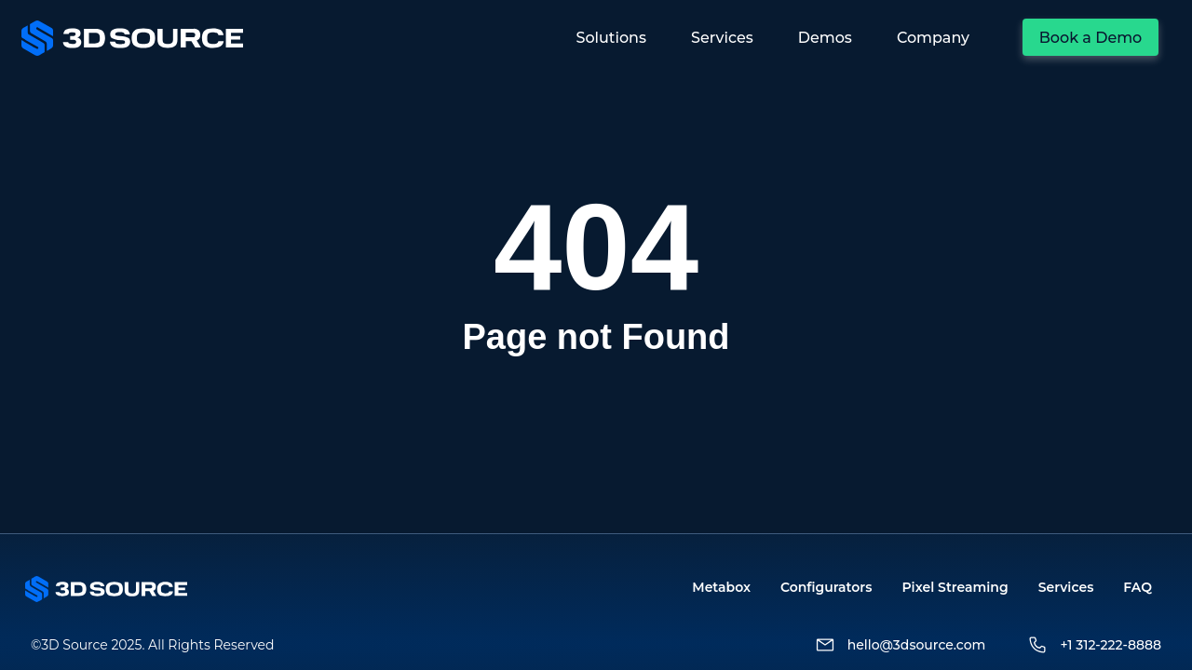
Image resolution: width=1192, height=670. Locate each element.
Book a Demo (1091, 38)
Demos (825, 38)
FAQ (1137, 587)
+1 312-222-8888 (1110, 644)
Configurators (826, 587)
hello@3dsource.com (916, 644)
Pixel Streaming (954, 587)
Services (1066, 587)
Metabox (721, 587)
